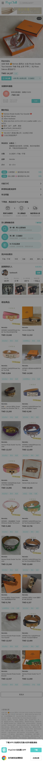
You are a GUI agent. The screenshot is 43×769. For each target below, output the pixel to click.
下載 (36, 750)
